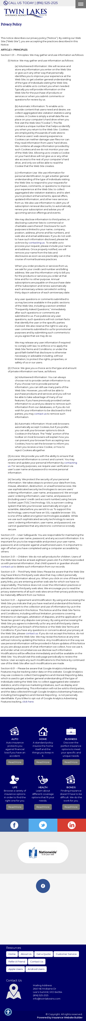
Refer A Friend (16, 961)
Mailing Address (42, 985)
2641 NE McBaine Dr (45, 988)
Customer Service (66, 954)
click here (28, 701)
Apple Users (15, 969)
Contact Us (36, 961)
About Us (26, 954)
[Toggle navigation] (80, 4)
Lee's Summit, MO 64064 (47, 992)
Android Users (36, 969)
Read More (14, 762)
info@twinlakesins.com (46, 998)
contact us (40, 413)
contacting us (37, 242)
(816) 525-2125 (40, 995)
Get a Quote (44, 954)
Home (12, 954)
